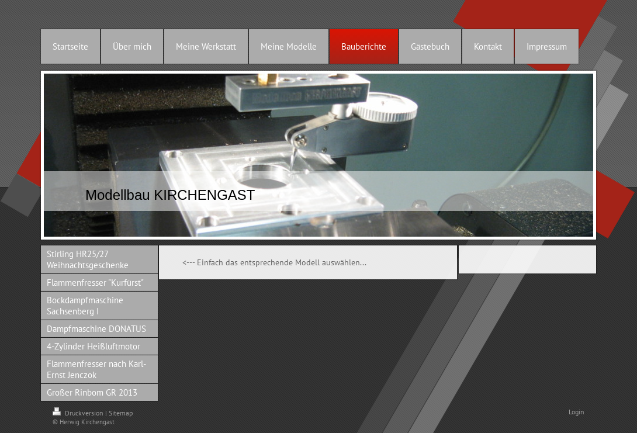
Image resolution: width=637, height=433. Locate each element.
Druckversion (79, 412)
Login (576, 411)
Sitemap (121, 412)
